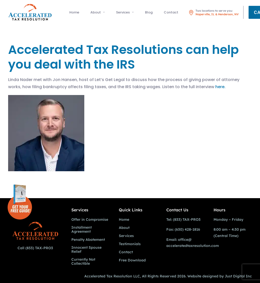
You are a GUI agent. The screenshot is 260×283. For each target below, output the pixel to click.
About (97, 12)
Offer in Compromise (89, 219)
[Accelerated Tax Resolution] (30, 12)
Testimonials (130, 244)
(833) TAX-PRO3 (39, 248)
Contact (171, 12)
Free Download (132, 260)
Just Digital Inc (238, 276)
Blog (149, 12)
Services (125, 12)
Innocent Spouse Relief (86, 249)
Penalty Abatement (88, 240)
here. (220, 87)
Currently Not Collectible (83, 261)
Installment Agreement (81, 229)
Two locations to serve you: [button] (217, 12)
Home (74, 12)
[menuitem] (74, 12)
